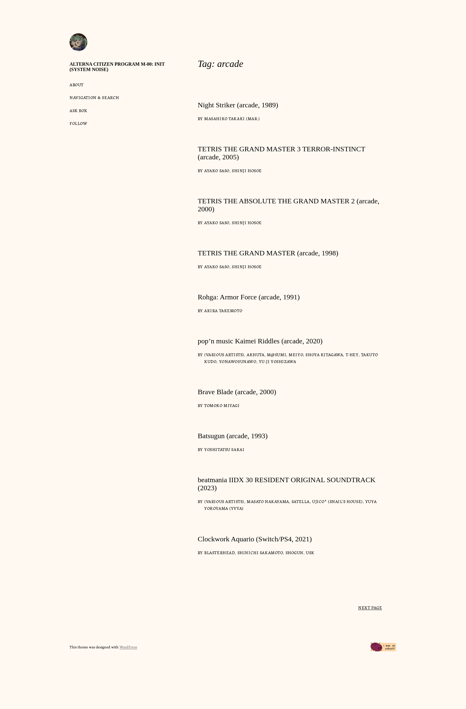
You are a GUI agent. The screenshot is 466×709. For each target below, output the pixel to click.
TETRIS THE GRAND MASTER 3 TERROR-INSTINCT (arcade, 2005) (281, 153)
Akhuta (255, 354)
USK (310, 552)
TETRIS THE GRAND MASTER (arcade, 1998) (268, 253)
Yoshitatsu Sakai (224, 449)
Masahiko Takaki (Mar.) (232, 118)
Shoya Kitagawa (324, 354)
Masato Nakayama (268, 501)
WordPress (128, 647)
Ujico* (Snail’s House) (337, 501)
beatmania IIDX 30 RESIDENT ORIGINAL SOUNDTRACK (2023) (286, 484)
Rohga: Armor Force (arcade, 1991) (249, 297)
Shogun (294, 552)
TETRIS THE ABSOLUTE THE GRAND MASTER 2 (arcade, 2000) (288, 205)
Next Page (370, 607)
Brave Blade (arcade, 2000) (237, 392)
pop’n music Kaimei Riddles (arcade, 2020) (260, 341)
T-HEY (352, 354)
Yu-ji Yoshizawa (277, 361)
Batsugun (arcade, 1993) (232, 436)
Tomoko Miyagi (222, 405)
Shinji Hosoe (247, 170)
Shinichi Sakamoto (260, 552)
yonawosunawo (237, 361)
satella (301, 501)
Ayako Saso (216, 170)
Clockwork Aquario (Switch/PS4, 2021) (255, 539)
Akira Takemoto (223, 310)
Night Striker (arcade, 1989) (238, 105)
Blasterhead (219, 552)
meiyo (296, 354)
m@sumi (276, 354)
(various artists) (224, 354)
